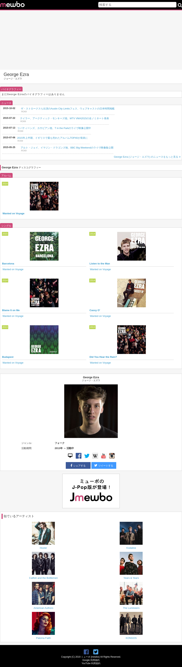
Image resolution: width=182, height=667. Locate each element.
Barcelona (8, 263)
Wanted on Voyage (13, 213)
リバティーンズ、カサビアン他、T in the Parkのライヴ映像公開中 (54, 128)
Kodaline (131, 547)
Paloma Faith (43, 638)
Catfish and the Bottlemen (43, 577)
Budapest (7, 357)
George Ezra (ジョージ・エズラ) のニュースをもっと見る (147, 156)
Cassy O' (94, 310)
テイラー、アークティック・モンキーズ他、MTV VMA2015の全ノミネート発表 (64, 118)
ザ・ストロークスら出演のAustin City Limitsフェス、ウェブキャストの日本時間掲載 (68, 108)
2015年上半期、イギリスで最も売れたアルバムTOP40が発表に (52, 137)
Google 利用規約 (91, 660)
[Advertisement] (91, 40)
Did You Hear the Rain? (103, 357)
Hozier (43, 547)
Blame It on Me (11, 310)
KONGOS (131, 638)
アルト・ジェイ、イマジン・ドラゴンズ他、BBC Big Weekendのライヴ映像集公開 (67, 147)
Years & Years (131, 577)
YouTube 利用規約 (91, 663)
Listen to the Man (99, 263)
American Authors (43, 608)
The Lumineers (131, 608)
